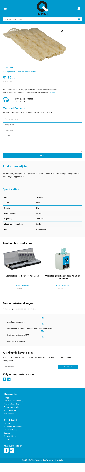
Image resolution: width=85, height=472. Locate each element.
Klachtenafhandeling (11, 414)
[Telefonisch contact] (6, 109)
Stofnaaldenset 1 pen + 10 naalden (22, 286)
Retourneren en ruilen (12, 417)
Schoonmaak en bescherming (19, 27)
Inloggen (7, 407)
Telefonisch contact (23, 108)
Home (7, 27)
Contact (7, 449)
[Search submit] (79, 19)
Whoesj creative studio (54, 470)
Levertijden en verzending (13, 411)
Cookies (7, 443)
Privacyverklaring (10, 440)
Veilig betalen (9, 423)
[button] (5, 8)
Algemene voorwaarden (13, 436)
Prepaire (52, 102)
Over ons (7, 433)
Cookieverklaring (10, 446)
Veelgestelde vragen (11, 420)
